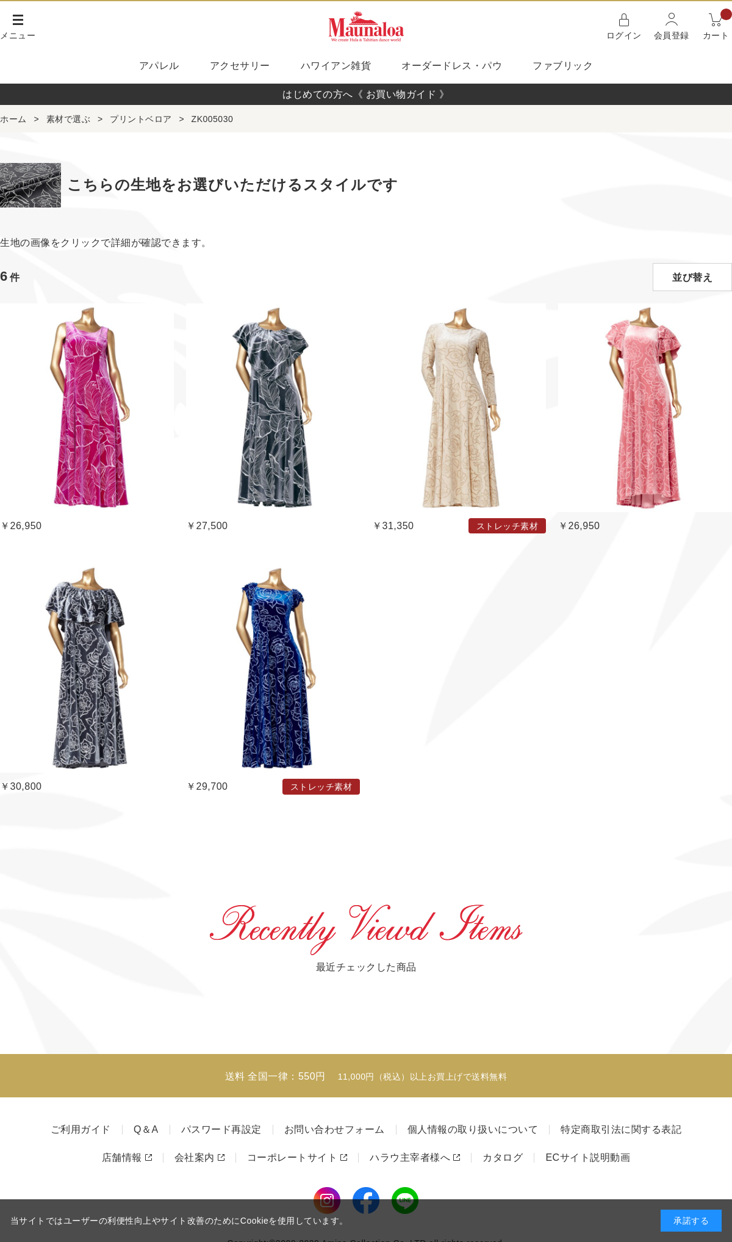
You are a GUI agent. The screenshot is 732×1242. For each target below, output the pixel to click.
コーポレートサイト (292, 1157)
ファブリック (563, 65)
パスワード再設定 (221, 1129)
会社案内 (194, 1157)
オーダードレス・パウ (451, 65)
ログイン (624, 35)
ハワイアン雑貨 (336, 65)
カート (718, 25)
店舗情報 (122, 1157)
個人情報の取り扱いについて (473, 1129)
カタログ (503, 1157)
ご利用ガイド (81, 1129)
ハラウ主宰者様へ (410, 1157)
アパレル (159, 65)
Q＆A (146, 1129)
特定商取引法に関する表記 (621, 1129)
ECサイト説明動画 (587, 1157)
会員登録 (671, 35)
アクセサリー (240, 65)
